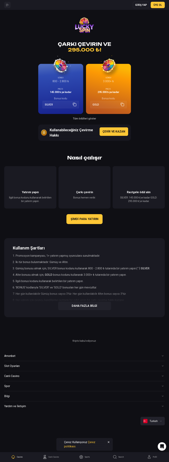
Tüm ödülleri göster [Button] (84, 118)
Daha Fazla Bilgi (84, 305)
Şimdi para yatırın (85, 219)
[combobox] (152, 421)
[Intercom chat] (162, 446)
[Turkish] (152, 421)
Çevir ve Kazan (114, 131)
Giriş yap (141, 5)
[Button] (7, 5)
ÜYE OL (157, 5)
